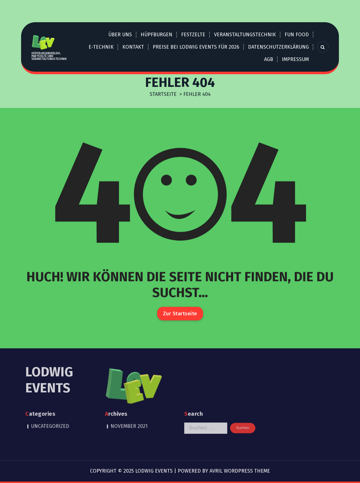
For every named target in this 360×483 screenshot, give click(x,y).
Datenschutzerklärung (278, 47)
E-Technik (101, 47)
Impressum (295, 59)
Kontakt (133, 47)
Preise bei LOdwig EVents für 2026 (196, 47)
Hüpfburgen (156, 34)
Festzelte (193, 34)
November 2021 (129, 404)
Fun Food (297, 34)
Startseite (163, 94)
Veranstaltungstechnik (245, 34)
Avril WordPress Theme (240, 471)
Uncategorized (50, 404)
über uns (120, 34)
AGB (268, 59)
